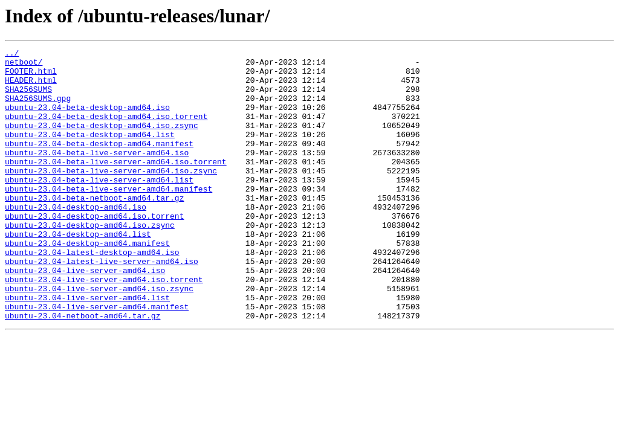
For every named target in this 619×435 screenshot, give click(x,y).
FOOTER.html (31, 76)
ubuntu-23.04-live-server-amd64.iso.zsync (99, 337)
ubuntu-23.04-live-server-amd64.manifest (97, 358)
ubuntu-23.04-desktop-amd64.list (78, 271)
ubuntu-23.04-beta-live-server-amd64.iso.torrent (116, 184)
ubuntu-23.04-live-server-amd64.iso (85, 315)
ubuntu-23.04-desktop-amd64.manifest (87, 282)
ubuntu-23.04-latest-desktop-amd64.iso (92, 293)
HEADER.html (31, 87)
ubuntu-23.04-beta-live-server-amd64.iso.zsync (111, 195)
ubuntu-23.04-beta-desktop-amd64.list (90, 152)
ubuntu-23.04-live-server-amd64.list (87, 348)
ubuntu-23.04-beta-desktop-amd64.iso (87, 119)
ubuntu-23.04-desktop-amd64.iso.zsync (90, 261)
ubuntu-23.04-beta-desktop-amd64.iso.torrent (106, 130)
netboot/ (23, 65)
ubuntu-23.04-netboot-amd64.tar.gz (82, 369)
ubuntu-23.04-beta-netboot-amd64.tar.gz (94, 228)
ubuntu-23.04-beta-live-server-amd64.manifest (108, 217)
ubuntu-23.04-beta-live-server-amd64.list (99, 206)
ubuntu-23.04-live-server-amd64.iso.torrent (104, 326)
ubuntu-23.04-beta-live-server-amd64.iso (97, 174)
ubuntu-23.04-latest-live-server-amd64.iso (101, 304)
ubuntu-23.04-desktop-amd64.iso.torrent (94, 250)
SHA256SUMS (28, 97)
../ (12, 54)
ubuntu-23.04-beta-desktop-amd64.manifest (99, 163)
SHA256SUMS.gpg (38, 108)
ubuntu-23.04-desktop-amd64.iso (75, 239)
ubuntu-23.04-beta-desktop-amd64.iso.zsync (101, 141)
